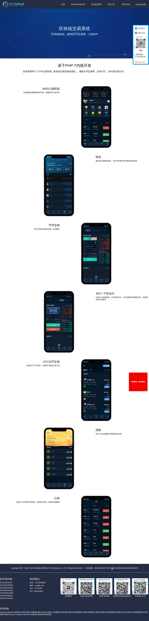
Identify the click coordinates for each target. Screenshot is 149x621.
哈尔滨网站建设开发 (138, 612)
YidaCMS (10, 612)
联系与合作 (126, 4)
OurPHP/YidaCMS (78, 4)
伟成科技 (17, 612)
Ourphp (3, 612)
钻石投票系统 (96, 4)
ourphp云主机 (140, 4)
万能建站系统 (36, 612)
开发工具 (111, 4)
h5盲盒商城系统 (89, 612)
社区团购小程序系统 (60, 612)
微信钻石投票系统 (75, 612)
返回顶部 (139, 62)
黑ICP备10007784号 (103, 568)
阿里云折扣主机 (123, 612)
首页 (63, 4)
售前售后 (141, 28)
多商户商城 (25, 612)
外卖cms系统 (47, 612)
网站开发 (141, 33)
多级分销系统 (100, 612)
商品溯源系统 (111, 612)
